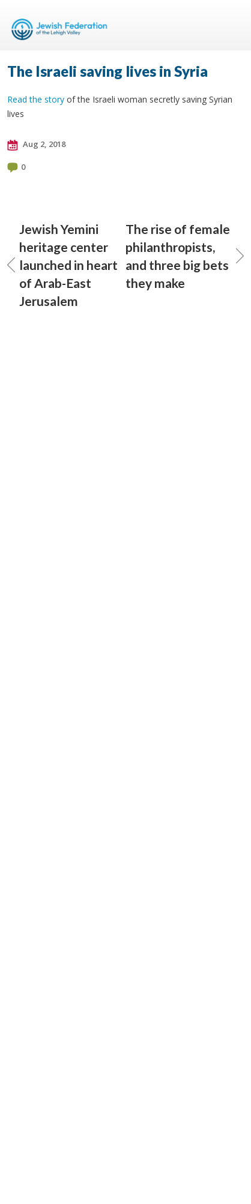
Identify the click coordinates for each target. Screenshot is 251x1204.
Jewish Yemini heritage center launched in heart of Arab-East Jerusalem (62, 264)
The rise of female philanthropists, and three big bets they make (185, 255)
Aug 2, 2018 (36, 145)
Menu (230, 25)
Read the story (35, 99)
